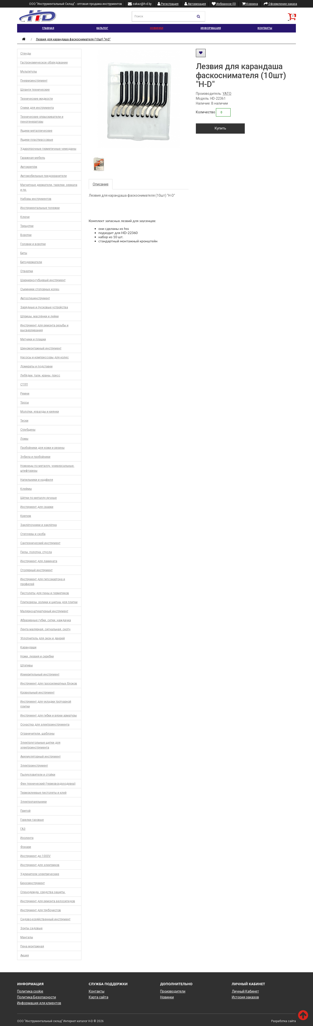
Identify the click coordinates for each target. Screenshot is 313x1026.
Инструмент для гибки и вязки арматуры (48, 715)
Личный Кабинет (245, 991)
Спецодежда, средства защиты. (43, 892)
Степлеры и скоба (32, 534)
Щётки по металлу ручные (38, 498)
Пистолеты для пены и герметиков (44, 593)
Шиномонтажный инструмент (40, 348)
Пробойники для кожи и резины (42, 447)
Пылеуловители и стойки (37, 774)
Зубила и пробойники (35, 457)
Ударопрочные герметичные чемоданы (48, 148)
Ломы (24, 438)
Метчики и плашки (33, 339)
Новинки (156, 28)
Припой (25, 810)
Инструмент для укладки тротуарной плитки (45, 704)
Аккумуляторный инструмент (40, 756)
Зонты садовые (31, 928)
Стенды (25, 53)
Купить (220, 128)
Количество (205, 112)
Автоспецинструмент (35, 298)
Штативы (26, 665)
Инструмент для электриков (39, 865)
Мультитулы (28, 71)
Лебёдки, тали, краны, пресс (40, 375)
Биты (23, 253)
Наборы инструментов (35, 199)
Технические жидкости (36, 98)
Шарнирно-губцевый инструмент (43, 280)
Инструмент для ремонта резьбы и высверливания (44, 328)
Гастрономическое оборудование (44, 62)
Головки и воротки (33, 244)
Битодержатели (31, 262)
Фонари (25, 847)
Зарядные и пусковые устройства (44, 307)
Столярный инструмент (36, 570)
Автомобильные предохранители (43, 176)
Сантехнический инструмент (40, 543)
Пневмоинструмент (33, 80)
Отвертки (26, 271)
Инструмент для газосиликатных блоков (48, 683)
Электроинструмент (34, 765)
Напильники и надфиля (36, 479)
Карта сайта (98, 997)
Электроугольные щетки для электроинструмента (40, 745)
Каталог (102, 28)
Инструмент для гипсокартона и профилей (42, 581)
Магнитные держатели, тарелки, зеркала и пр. (48, 187)
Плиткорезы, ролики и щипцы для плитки (49, 602)
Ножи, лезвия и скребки (37, 656)
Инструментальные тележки (40, 208)
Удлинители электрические (39, 874)
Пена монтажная (32, 946)
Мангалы (26, 937)
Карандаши (28, 647)
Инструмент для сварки (36, 507)
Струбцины (27, 429)
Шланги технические (35, 89)
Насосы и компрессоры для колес (44, 357)
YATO (227, 94)
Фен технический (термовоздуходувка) (48, 783)
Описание (101, 184)
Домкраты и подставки (36, 366)
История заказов (245, 997)
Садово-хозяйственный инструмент (45, 919)
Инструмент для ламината (38, 561)
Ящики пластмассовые (36, 139)
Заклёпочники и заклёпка (38, 525)
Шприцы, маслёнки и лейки (39, 316)
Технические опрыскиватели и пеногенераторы (41, 119)
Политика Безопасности (36, 997)
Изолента (27, 838)
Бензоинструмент (32, 883)
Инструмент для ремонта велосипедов (47, 901)
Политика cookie (30, 991)
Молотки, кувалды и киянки (39, 411)
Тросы (24, 402)
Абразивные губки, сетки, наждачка (45, 620)
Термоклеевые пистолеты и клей (43, 792)
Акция (24, 955)
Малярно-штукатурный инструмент (44, 611)
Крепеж (25, 516)
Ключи (25, 217)
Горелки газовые (32, 820)
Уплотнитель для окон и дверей (42, 638)
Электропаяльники (33, 801)
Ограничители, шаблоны (37, 733)
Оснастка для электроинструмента (44, 724)
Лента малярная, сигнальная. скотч (45, 629)
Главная (48, 28)
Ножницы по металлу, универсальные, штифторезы (47, 468)
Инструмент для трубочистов (40, 910)
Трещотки (27, 226)
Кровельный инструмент (37, 692)
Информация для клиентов (39, 1003)
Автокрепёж (28, 167)
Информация (211, 28)
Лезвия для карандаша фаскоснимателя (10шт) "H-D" (73, 39)
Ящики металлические (36, 130)
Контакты (264, 28)
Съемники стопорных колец (39, 289)
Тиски (24, 420)
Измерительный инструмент (39, 674)
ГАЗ (22, 829)
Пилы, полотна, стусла (36, 552)
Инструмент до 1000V (35, 856)
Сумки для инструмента (37, 107)
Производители (172, 991)
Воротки (26, 235)
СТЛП (24, 384)
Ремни (24, 393)
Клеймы (26, 489)
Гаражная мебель (32, 158)
